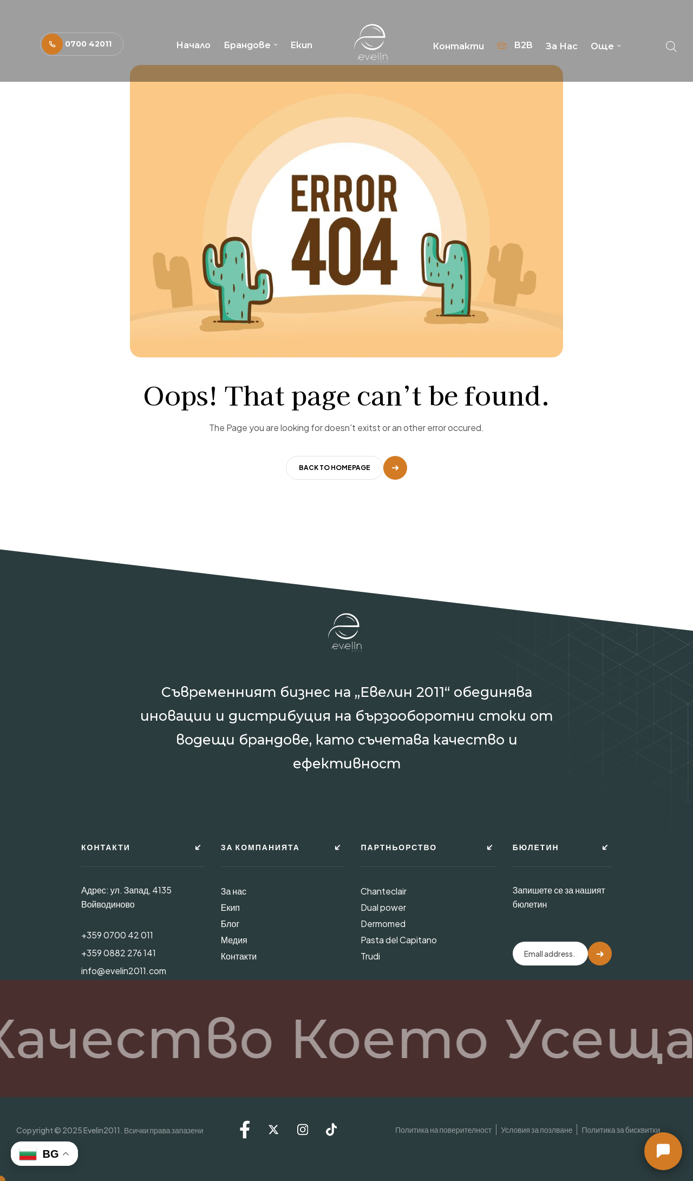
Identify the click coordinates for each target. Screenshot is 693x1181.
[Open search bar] (671, 44)
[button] (81, 44)
